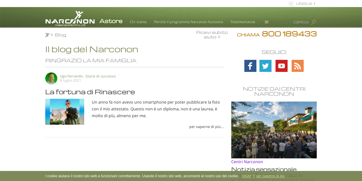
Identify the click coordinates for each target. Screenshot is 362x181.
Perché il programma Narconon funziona (188, 21)
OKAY (247, 176)
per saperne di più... (206, 126)
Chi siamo (138, 21)
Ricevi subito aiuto (212, 34)
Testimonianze (243, 21)
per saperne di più (270, 176)
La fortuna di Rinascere (90, 91)
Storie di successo (100, 76)
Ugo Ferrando (71, 76)
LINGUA (304, 3)
